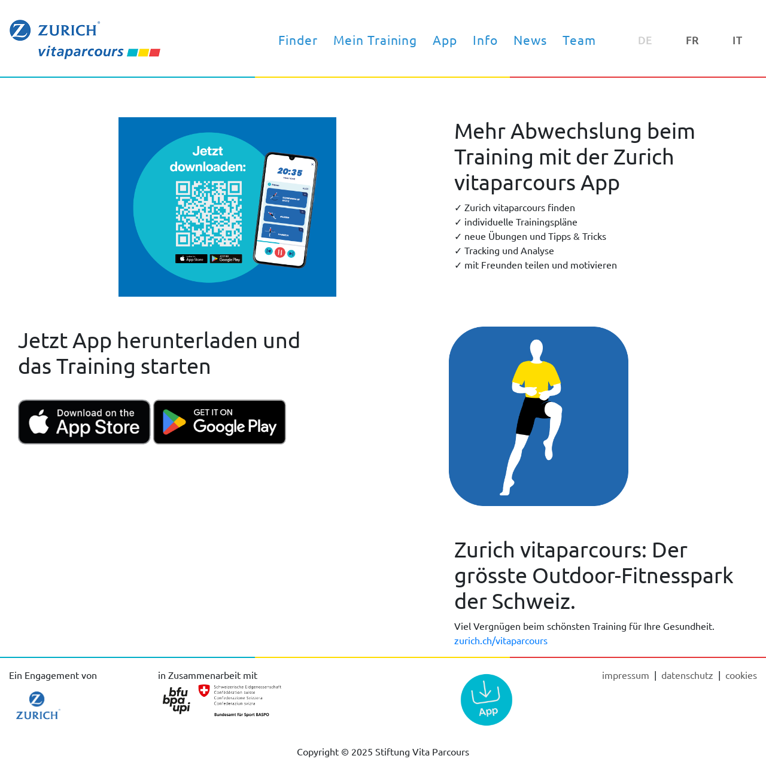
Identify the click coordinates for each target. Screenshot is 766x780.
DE (645, 39)
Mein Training (375, 39)
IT (737, 39)
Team (579, 39)
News (530, 39)
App (445, 39)
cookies (741, 675)
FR (692, 39)
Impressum (627, 675)
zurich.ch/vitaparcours (501, 640)
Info (485, 39)
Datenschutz (688, 675)
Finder (298, 39)
